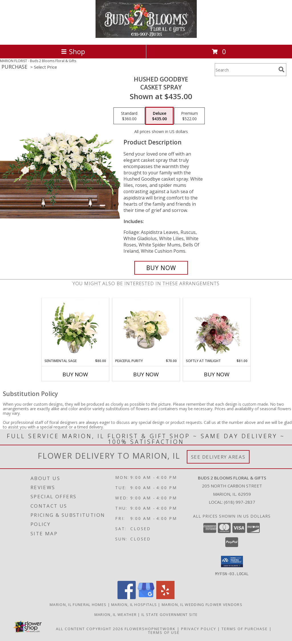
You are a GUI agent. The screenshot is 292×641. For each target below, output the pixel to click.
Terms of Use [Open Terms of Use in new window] (164, 632)
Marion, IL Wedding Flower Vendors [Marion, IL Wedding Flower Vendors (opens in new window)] (202, 604)
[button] (232, 561)
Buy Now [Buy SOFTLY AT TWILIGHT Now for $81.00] (217, 374)
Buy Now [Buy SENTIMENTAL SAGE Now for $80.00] (75, 374)
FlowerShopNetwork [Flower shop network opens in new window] (150, 628)
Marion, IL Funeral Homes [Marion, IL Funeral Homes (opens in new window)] (78, 604)
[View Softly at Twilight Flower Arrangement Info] (217, 328)
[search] (281, 69)
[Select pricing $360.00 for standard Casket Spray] (129, 116)
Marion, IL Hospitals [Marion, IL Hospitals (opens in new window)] (134, 604)
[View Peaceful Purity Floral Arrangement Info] (146, 328)
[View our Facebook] (126, 597)
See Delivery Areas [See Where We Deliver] (218, 457)
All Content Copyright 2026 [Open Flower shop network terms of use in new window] (89, 628)
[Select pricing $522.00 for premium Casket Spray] (189, 116)
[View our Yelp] (165, 597)
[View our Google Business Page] (146, 597)
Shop (73, 51)
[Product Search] (245, 70)
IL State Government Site (169, 614)
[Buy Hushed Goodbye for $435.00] (161, 268)
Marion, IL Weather (115, 614)
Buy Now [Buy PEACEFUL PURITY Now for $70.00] (146, 374)
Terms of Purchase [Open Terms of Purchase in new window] (245, 628)
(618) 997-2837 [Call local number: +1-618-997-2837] (239, 502)
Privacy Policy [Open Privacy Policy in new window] (198, 628)
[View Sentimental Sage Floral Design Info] (75, 328)
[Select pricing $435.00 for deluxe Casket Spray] (159, 116)
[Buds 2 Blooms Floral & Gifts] (146, 36)
